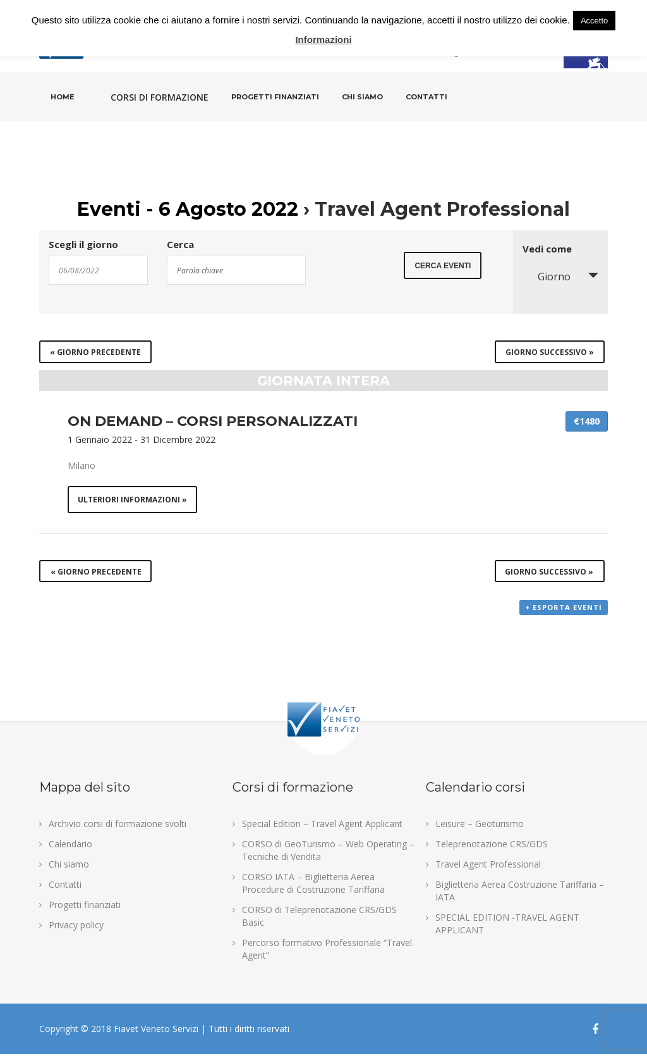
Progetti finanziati (275, 96)
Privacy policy (76, 929)
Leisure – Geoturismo (479, 827)
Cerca (180, 244)
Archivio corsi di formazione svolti (117, 827)
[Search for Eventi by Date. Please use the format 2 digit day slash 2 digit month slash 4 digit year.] (98, 270)
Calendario (70, 848)
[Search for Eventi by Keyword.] (236, 270)
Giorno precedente (95, 352)
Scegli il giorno (83, 244)
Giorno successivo (549, 352)
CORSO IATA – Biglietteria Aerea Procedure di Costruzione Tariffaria (313, 886)
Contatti (426, 96)
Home (63, 96)
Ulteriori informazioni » (133, 500)
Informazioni (323, 39)
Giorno (547, 276)
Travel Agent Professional (488, 868)
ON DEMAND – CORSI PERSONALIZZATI (213, 421)
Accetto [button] (594, 20)
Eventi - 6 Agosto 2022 (187, 209)
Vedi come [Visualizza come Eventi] (547, 249)
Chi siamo (362, 96)
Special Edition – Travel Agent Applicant (322, 827)
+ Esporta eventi (563, 611)
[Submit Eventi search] (442, 269)
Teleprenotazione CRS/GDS (491, 848)
